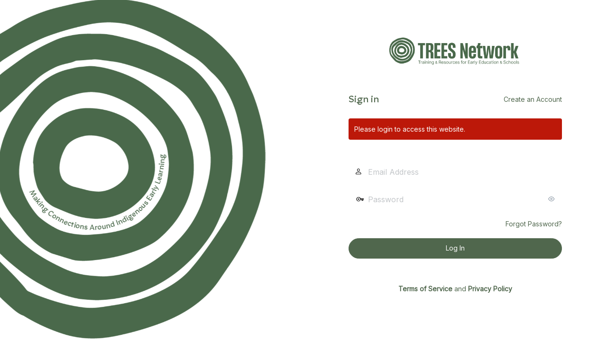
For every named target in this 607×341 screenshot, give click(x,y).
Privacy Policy (490, 289)
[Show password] (552, 198)
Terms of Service (425, 289)
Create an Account (533, 99)
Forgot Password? (534, 224)
